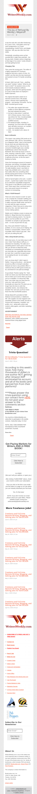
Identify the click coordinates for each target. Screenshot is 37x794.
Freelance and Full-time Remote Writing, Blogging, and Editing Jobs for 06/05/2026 (18, 515)
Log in (8, 790)
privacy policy (9, 783)
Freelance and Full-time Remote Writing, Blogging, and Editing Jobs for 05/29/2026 (18, 530)
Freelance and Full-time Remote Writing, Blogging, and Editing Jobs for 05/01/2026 (18, 589)
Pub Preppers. (9, 766)
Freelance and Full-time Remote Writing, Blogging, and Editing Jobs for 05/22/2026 (18, 545)
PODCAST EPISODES (13, 667)
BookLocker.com (15, 764)
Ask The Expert (11, 680)
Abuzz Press (24, 764)
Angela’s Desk (11, 660)
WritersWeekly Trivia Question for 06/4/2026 (18, 358)
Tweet (8, 327)
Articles (9, 670)
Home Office (10, 673)
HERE (27, 397)
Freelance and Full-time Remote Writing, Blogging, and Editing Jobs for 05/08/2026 (18, 574)
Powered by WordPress (17, 790)
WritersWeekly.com (20, 788)
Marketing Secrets (12, 686)
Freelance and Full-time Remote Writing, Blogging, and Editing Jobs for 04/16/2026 (18, 603)
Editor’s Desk (11, 663)
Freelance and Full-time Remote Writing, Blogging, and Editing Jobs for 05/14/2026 (18, 559)
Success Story (13, 27)
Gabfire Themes (19, 792)
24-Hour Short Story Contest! (15, 689)
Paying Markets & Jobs (13, 683)
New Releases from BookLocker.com (17, 676)
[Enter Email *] (18, 455)
